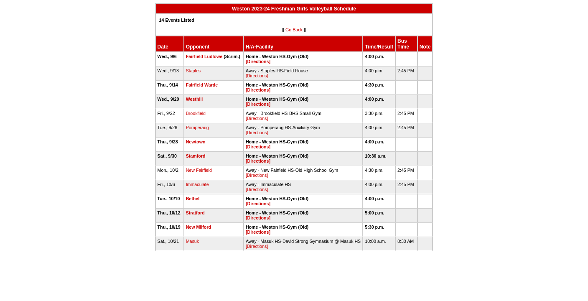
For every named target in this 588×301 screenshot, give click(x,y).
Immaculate (197, 184)
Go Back (294, 29)
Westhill (194, 99)
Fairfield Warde (202, 84)
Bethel (193, 198)
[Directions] (258, 61)
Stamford (196, 155)
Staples (193, 70)
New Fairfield (199, 170)
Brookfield (196, 113)
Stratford (195, 212)
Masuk (192, 241)
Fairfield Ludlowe (204, 56)
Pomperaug (197, 127)
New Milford (198, 227)
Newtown (196, 141)
